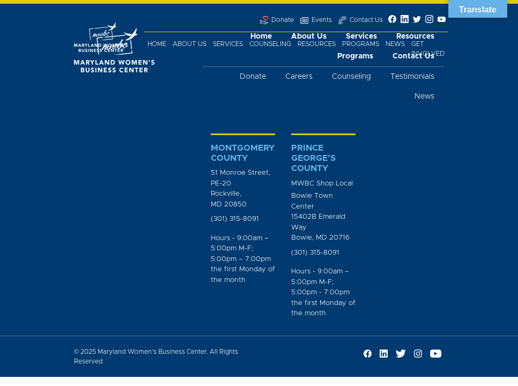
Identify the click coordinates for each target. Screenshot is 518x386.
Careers (299, 76)
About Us (189, 44)
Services (228, 44)
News (395, 44)
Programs (360, 44)
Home (156, 44)
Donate (253, 76)
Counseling (270, 44)
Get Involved (428, 49)
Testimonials (412, 76)
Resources (317, 44)
